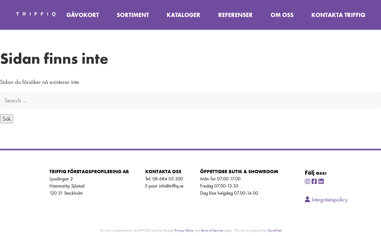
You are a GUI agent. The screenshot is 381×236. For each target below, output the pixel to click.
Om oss (282, 14)
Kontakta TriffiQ (338, 14)
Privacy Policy (184, 230)
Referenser (235, 14)
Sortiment (133, 14)
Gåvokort (82, 14)
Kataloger (183, 14)
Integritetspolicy (326, 199)
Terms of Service (212, 230)
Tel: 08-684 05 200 (164, 179)
